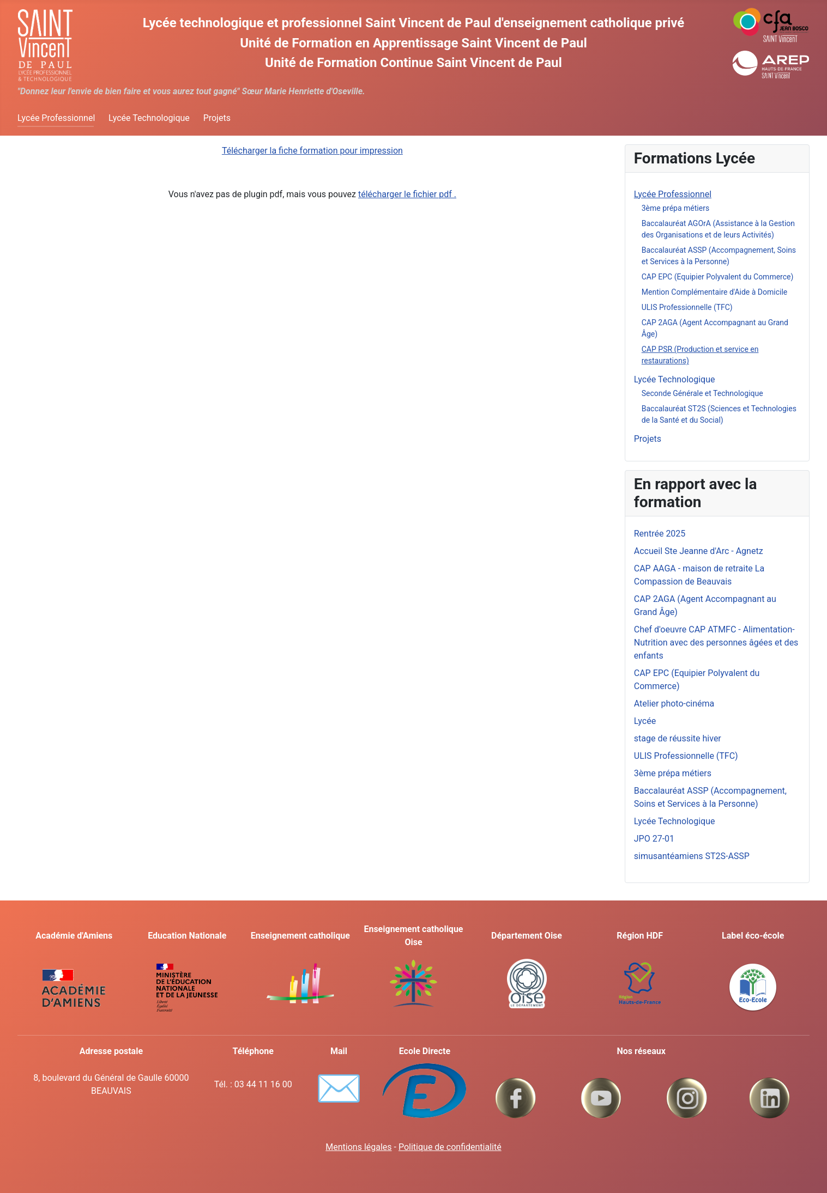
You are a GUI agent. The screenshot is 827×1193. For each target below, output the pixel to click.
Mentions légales (358, 1147)
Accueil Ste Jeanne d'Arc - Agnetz (698, 551)
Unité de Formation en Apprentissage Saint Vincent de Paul (413, 43)
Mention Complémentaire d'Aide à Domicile (715, 292)
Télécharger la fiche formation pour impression (312, 150)
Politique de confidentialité (450, 1147)
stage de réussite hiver (677, 738)
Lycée (645, 721)
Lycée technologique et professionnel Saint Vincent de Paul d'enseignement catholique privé (413, 23)
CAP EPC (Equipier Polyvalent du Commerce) (718, 276)
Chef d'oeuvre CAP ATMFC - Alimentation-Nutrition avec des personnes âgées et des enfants (716, 642)
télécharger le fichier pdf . (407, 194)
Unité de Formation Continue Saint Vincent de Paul (413, 62)
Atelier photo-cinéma (674, 703)
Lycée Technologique (149, 118)
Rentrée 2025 (660, 533)
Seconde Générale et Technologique (702, 393)
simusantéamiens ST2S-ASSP (692, 856)
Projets (217, 118)
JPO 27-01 (654, 838)
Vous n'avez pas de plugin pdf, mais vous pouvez (312, 194)
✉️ (339, 1088)
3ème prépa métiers (675, 208)
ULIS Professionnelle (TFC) (687, 307)
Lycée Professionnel (56, 118)
